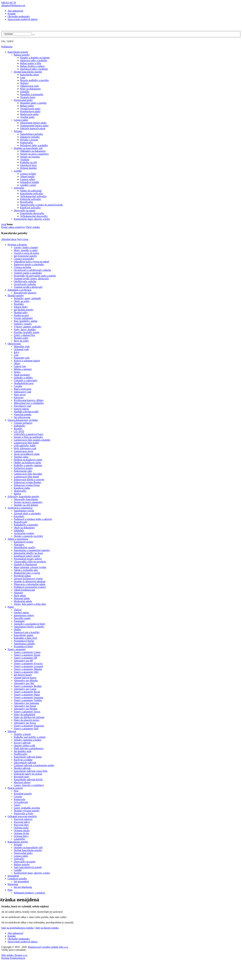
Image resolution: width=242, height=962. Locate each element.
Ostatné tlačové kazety (25, 677)
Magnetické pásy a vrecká (27, 573)
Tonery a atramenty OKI (26, 672)
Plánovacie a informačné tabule (29, 584)
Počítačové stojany (23, 468)
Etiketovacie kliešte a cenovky (29, 479)
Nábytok (12, 731)
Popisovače (19, 799)
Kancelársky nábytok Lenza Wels (30, 771)
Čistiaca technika (22, 267)
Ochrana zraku (21, 827)
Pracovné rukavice (23, 819)
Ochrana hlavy (21, 836)
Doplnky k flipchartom (25, 564)
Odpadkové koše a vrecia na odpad (31, 261)
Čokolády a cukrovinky (25, 380)
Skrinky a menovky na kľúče (28, 536)
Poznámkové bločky (24, 640)
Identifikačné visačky (24, 547)
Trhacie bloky (21, 307)
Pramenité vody (22, 357)
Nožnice (24, 83)
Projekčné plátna (22, 575)
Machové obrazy (22, 782)
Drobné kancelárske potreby (28, 71)
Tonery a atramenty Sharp (27, 694)
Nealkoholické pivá (23, 383)
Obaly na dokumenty (24, 527)
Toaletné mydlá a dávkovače (28, 287)
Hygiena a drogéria (17, 244)
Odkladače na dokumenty (33, 151)
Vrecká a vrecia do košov (26, 253)
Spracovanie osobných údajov (23, 19)
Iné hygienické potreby (25, 256)
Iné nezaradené (21, 881)
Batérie (17, 493)
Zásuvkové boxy (28, 165)
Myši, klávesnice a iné (25, 448)
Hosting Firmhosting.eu (13, 958)
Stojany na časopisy (30, 156)
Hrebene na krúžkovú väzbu (28, 459)
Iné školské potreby (23, 309)
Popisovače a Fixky (23, 813)
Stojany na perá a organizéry (34, 154)
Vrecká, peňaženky (23, 318)
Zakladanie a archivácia (19, 290)
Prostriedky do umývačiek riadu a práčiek (35, 275)
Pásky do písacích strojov (26, 720)
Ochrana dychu (21, 833)
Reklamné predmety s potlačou (29, 892)
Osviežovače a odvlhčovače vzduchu (32, 270)
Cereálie (18, 386)
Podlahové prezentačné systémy (30, 587)
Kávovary (19, 397)
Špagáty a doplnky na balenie (35, 57)
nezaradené (13, 875)
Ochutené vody (21, 349)
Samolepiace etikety (24, 615)
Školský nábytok (22, 768)
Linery (17, 805)
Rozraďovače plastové (25, 292)
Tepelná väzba (21, 457)
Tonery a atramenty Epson (27, 655)
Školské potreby (16, 295)
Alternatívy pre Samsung (26, 703)
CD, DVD (19, 431)
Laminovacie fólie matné (26, 476)
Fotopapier (19, 621)
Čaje (16, 355)
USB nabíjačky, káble (25, 445)
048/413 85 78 (8, 2)
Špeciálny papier (22, 618)
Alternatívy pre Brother (25, 708)
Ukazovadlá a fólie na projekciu (30, 561)
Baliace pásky (27, 105)
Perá (16, 791)
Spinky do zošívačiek (31, 190)
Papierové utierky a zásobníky (29, 264)
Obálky (17, 629)
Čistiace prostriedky (24, 258)
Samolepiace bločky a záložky (29, 626)
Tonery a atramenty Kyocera (28, 663)
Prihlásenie (6, 46)
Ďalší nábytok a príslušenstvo (29, 748)
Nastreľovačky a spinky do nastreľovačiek (41, 204)
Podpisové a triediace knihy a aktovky (33, 519)
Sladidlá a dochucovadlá (26, 411)
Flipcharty (19, 544)
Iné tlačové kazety (23, 674)
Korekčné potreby (23, 793)
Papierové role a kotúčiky (27, 632)
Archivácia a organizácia (20, 507)
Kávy (16, 352)
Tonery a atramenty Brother (28, 686)
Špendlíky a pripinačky (31, 94)
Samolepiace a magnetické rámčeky (32, 550)
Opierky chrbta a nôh (24, 745)
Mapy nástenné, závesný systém (30, 567)
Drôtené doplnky (28, 168)
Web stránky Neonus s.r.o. (14, 955)
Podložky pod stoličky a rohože (30, 737)
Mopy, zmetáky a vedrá (25, 250)
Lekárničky (19, 839)
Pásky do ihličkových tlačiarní (29, 717)
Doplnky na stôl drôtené (26, 505)
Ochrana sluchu (22, 830)
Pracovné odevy (22, 822)
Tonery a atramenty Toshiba (28, 700)
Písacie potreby (15, 788)
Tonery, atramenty (17, 649)
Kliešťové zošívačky (30, 207)
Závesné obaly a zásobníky (27, 513)
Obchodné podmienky (19, 16)
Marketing (13, 884)
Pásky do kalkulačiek (24, 714)
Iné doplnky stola (22, 751)
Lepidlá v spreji (28, 185)
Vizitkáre (24, 159)
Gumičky (25, 91)
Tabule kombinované (24, 590)
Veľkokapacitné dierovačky (34, 216)
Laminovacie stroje (23, 451)
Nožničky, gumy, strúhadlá (27, 298)
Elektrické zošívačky (30, 199)
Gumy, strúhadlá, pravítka (27, 807)
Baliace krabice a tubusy (32, 66)
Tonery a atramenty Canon (27, 652)
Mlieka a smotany (23, 369)
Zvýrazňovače (21, 802)
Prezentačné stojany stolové (28, 558)
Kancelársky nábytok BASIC (28, 779)
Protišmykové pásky (30, 111)
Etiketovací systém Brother (27, 482)
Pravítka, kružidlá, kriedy (26, 332)
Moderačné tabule (23, 601)
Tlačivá (17, 609)
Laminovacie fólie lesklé (26, 442)
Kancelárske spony (29, 74)
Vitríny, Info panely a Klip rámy (30, 604)
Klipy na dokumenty (30, 88)
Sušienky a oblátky (23, 377)
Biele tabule (20, 595)
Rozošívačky (26, 202)
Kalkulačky (19, 425)
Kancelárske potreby (18, 52)
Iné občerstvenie (22, 417)
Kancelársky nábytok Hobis (28, 757)
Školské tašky (21, 312)
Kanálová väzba (22, 488)
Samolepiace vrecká (24, 510)
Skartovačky (20, 490)
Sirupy (17, 372)
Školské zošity (21, 338)
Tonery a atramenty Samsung (28, 697)
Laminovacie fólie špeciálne (28, 474)
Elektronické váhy (23, 471)
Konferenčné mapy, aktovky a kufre (32, 219)
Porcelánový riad (22, 406)
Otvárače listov (27, 97)
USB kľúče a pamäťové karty (28, 434)
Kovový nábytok (22, 742)
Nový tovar (22, 239)
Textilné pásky (27, 117)
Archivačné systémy (24, 533)
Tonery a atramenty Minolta (28, 669)
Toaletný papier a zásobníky (28, 273)
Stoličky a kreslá (22, 734)
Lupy (22, 77)
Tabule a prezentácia (18, 539)
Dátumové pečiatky (30, 137)
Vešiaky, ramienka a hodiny (28, 740)
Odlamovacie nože (29, 86)
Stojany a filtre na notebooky (28, 437)
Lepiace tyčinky (28, 173)
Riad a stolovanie (22, 389)
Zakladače (19, 530)
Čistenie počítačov (23, 423)
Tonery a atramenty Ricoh (27, 691)
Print (10, 890)
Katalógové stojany (23, 541)
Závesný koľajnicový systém (28, 578)
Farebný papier (21, 612)
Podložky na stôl (28, 162)
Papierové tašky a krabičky (33, 60)
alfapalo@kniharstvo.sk (13, 5)
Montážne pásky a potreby (33, 103)
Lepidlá (18, 171)
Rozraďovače (20, 522)
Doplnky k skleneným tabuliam (29, 581)
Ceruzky (18, 796)
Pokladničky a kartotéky (26, 524)
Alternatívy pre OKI (24, 683)
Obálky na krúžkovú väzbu (27, 462)
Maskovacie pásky (29, 114)
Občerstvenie (14, 343)
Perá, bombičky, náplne (25, 321)
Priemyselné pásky (23, 100)
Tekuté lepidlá (27, 176)
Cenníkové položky (17, 878)
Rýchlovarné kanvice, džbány (29, 400)
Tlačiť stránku (33, 227)
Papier (11, 607)
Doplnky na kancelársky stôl (28, 148)
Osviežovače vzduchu (25, 284)
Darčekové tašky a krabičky (34, 69)
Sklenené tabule (22, 598)
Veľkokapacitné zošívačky (33, 196)
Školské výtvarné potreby (27, 810)
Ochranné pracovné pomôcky (22, 816)
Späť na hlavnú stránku (47, 927)
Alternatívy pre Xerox (25, 723)
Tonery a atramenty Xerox (27, 711)
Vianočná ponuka (22, 414)
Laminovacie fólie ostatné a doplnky (32, 440)
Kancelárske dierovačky (32, 213)
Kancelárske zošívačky (31, 193)
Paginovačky (26, 142)
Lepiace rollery (27, 179)
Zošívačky (19, 187)
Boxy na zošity (21, 340)
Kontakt (12, 13)
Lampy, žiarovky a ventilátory (29, 785)
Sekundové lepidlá (29, 182)
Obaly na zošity (22, 301)
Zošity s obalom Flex (24, 335)
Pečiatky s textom (29, 139)
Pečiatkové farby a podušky (34, 145)
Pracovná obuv (21, 824)
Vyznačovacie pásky (30, 108)
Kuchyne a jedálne (23, 759)
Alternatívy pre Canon (25, 689)
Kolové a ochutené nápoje (27, 360)
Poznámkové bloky (23, 646)
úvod (3, 224)
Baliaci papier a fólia (30, 63)
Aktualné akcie (8, 239)
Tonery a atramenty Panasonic (29, 725)
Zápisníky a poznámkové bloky (29, 624)
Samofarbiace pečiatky (31, 134)
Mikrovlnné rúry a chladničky (29, 403)
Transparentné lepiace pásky (34, 125)
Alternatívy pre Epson (25, 706)
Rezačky (18, 428)
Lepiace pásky (21, 120)
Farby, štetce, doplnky (25, 329)
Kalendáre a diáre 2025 (25, 638)
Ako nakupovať (15, 10)
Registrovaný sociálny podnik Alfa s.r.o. (48, 947)
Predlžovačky (21, 754)
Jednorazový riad (22, 391)
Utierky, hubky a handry (26, 247)
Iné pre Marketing (23, 887)
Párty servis (20, 394)
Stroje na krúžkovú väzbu (27, 454)
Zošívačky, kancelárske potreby (23, 496)
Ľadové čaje (20, 366)
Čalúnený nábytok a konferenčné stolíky (34, 765)
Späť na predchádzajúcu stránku (17, 927)
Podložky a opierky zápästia (28, 465)
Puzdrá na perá (21, 315)
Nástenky (18, 592)
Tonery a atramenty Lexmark (28, 666)
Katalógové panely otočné (27, 556)
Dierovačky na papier (25, 210)
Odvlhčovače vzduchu (25, 281)
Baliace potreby (22, 54)
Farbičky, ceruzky (23, 324)
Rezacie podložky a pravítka (34, 80)
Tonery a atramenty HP (25, 657)
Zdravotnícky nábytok (25, 762)
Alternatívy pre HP (23, 660)
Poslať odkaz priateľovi (13, 227)
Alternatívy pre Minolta (26, 680)
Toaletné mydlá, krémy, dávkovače (31, 278)
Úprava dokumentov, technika (23, 420)
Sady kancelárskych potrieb (28, 867)
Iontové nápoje (21, 408)
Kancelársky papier (23, 635)
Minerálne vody (22, 346)
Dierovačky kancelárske (26, 499)
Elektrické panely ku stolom (28, 774)
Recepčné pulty (21, 776)
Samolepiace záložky (24, 643)
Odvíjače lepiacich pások (32, 128)
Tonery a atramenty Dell (26, 728)
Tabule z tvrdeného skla (26, 570)
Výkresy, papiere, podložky (27, 326)
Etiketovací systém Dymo (27, 485)
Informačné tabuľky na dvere (28, 553)
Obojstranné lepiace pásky (33, 122)
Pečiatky (18, 131)
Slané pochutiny (22, 374)
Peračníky (19, 304)
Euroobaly (19, 516)
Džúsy (17, 363)
